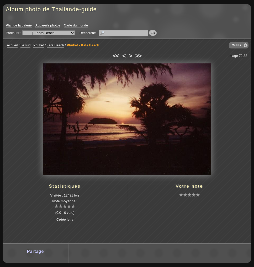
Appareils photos (47, 25)
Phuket (38, 45)
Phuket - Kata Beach (83, 45)
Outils (236, 45)
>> (138, 55)
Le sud (25, 45)
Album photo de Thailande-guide (51, 9)
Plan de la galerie (19, 25)
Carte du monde (76, 25)
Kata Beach (55, 45)
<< (116, 55)
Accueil (12, 45)
